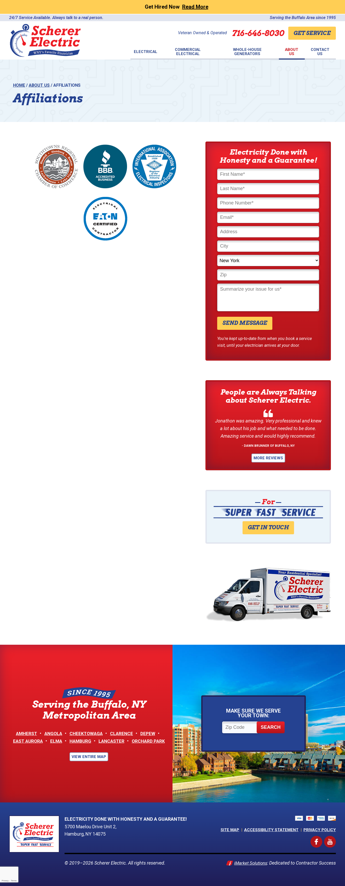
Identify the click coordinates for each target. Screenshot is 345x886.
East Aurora (26, 741)
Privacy (5, 880)
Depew (150, 733)
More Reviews (268, 458)
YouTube (335, 839)
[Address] (268, 231)
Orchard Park (151, 741)
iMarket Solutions (249, 863)
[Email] (268, 217)
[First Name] (268, 174)
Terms (14, 880)
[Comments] (268, 297)
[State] (268, 260)
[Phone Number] (268, 203)
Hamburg (80, 741)
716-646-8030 (253, 33)
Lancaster (112, 741)
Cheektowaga (87, 733)
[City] (268, 246)
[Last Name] (268, 188)
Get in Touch (268, 527)
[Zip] (268, 274)
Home (19, 85)
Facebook (321, 839)
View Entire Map (89, 756)
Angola (52, 733)
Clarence (123, 733)
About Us (39, 85)
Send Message (244, 323)
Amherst (25, 733)
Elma (55, 741)
